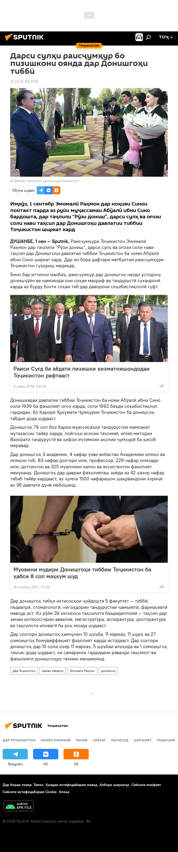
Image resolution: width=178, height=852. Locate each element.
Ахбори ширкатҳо (114, 784)
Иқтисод (119, 740)
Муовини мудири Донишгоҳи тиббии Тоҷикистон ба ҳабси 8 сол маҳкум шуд (82, 573)
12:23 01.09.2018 (24, 81)
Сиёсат (99, 740)
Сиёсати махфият (146, 784)
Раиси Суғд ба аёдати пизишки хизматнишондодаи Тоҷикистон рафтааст (81, 372)
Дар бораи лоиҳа (17, 784)
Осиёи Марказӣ (56, 740)
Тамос (39, 784)
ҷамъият (142, 740)
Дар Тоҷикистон (24, 671)
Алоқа (64, 791)
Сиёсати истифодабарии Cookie (30, 791)
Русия (81, 740)
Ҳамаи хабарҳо (53, 671)
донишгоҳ (108, 671)
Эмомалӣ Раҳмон (82, 671)
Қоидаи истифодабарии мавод (71, 784)
